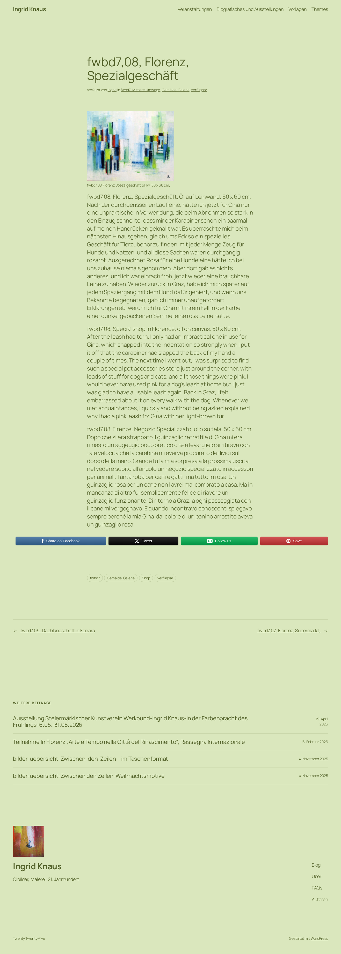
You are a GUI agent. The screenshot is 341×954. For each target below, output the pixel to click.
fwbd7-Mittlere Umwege (140, 89)
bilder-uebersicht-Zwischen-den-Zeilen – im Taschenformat (90, 759)
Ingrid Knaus (29, 9)
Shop (146, 577)
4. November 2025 (313, 758)
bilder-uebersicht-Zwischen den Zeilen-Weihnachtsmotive (89, 776)
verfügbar (199, 89)
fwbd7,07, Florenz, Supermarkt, (289, 630)
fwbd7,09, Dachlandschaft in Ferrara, (58, 630)
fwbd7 (95, 577)
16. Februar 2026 (314, 741)
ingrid (112, 89)
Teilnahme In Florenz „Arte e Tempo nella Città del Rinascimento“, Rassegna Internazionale (129, 742)
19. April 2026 (322, 721)
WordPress (319, 938)
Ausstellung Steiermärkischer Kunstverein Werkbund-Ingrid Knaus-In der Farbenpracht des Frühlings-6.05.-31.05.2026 (130, 721)
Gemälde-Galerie (176, 89)
